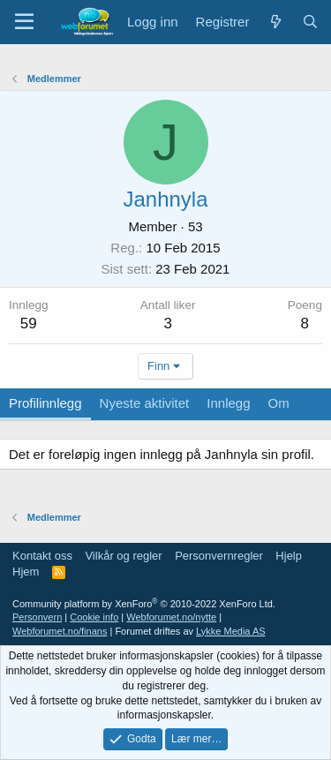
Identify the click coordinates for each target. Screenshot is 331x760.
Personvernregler (219, 555)
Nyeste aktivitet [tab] (145, 402)
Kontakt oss (42, 555)
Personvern (37, 617)
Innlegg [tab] (228, 402)
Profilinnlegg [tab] (45, 402)
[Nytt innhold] (275, 21)
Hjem (25, 571)
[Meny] (24, 22)
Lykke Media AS (230, 631)
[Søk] (310, 21)
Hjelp (288, 555)
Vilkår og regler (123, 555)
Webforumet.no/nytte (171, 617)
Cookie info (94, 617)
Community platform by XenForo (143, 603)
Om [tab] (279, 402)
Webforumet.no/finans (59, 631)
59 (28, 323)
